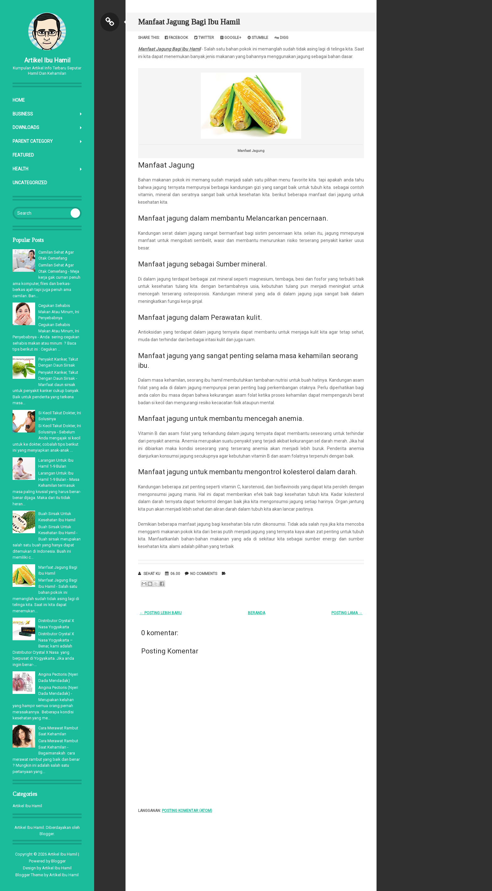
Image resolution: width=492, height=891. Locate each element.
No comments (203, 574)
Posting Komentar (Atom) (187, 810)
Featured (23, 155)
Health (20, 168)
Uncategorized (30, 182)
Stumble (258, 37)
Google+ (230, 37)
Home (19, 100)
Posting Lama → (346, 613)
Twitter (204, 37)
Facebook (176, 37)
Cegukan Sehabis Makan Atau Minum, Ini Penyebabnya (58, 311)
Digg (281, 37)
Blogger (47, 833)
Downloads (26, 127)
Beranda (256, 613)
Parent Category (33, 141)
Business (23, 113)
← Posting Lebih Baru (161, 613)
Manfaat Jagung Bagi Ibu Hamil (189, 22)
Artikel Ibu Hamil (47, 60)
